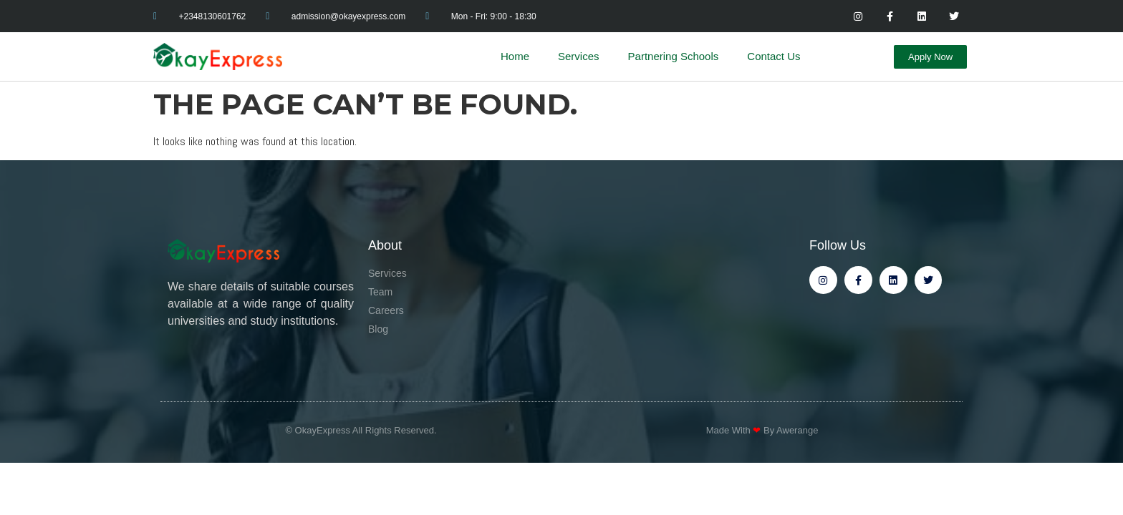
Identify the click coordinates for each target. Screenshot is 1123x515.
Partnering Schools (673, 56)
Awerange (797, 430)
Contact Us (773, 56)
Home (515, 56)
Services (578, 56)
